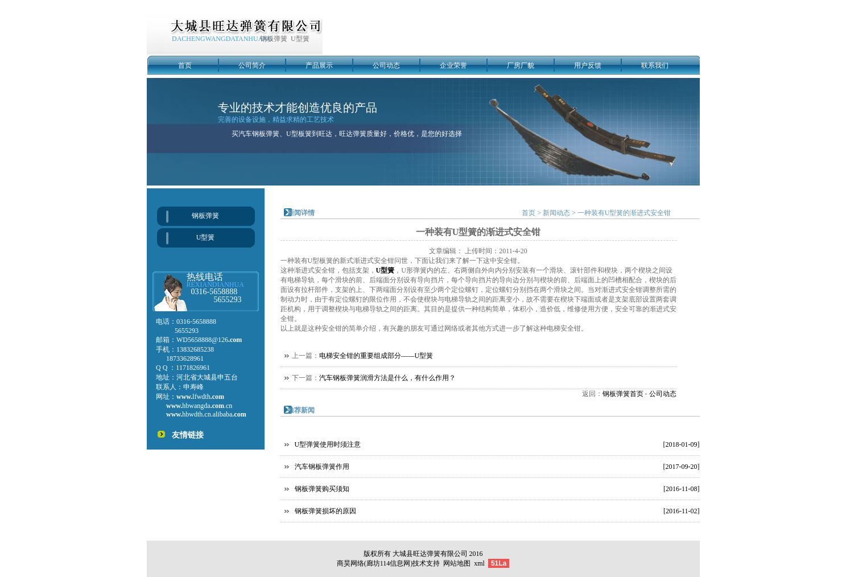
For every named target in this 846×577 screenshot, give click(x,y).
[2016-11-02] (681, 511)
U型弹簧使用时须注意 (328, 444)
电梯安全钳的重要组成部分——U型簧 (376, 356)
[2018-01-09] (681, 444)
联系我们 (654, 65)
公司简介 (252, 65)
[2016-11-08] (681, 489)
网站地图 (457, 563)
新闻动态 (556, 213)
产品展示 (319, 65)
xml (479, 563)
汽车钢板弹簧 (258, 134)
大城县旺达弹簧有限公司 (430, 554)
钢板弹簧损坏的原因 (325, 511)
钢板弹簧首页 (622, 394)
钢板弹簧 (205, 216)
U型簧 (205, 237)
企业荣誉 (453, 65)
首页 (185, 65)
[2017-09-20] (681, 467)
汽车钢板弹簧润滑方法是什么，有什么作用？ (387, 378)
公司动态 (386, 65)
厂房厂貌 (520, 65)
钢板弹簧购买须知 (322, 489)
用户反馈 (587, 65)
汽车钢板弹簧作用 (322, 467)
